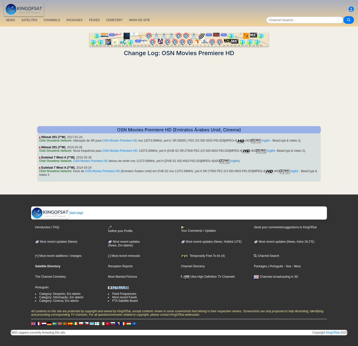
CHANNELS (52, 20)
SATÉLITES (29, 20)
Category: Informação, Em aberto (61, 297)
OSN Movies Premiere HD (119, 140)
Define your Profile (120, 229)
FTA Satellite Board (125, 301)
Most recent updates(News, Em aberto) (124, 243)
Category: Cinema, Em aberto (59, 301)
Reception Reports (120, 266)
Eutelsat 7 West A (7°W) (58, 157)
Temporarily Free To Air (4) (203, 256)
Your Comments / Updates (198, 229)
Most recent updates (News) (56, 241)
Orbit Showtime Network (55, 140)
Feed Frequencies (124, 294)
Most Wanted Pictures (122, 276)
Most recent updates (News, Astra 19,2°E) (284, 241)
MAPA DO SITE (139, 20)
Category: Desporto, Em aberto (60, 294)
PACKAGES (74, 20)
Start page (57, 213)
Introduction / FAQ (47, 227)
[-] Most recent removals (124, 256)
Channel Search (266, 256)
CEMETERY (114, 20)
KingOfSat (333, 332)
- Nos (287, 266)
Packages (260, 266)
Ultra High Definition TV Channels (208, 276)
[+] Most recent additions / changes (58, 256)
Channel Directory (193, 266)
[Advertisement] (179, 91)
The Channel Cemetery (50, 276)
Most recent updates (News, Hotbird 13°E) (211, 241)
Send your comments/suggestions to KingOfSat (285, 227)
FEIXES (94, 20)
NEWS (10, 20)
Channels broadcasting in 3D (276, 276)
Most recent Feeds (124, 297)
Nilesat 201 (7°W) (53, 137)
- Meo (295, 266)
